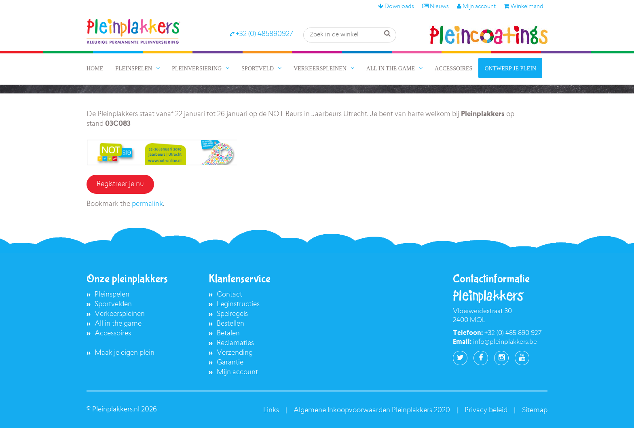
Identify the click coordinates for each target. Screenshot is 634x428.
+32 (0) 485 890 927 (512, 333)
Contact (229, 294)
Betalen (228, 333)
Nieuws (435, 7)
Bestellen (230, 323)
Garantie (230, 362)
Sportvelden (113, 304)
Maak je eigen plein (124, 353)
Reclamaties (235, 343)
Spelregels (232, 314)
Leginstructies (238, 304)
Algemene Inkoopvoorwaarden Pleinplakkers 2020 (372, 410)
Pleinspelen (112, 294)
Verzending (235, 353)
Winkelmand (523, 7)
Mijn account (476, 7)
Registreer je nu (120, 184)
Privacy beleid (486, 410)
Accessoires (113, 333)
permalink (147, 204)
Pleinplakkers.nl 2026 (124, 409)
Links (271, 410)
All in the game (118, 323)
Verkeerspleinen (120, 314)
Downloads (396, 7)
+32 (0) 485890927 (261, 34)
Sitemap (534, 410)
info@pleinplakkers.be (505, 342)
